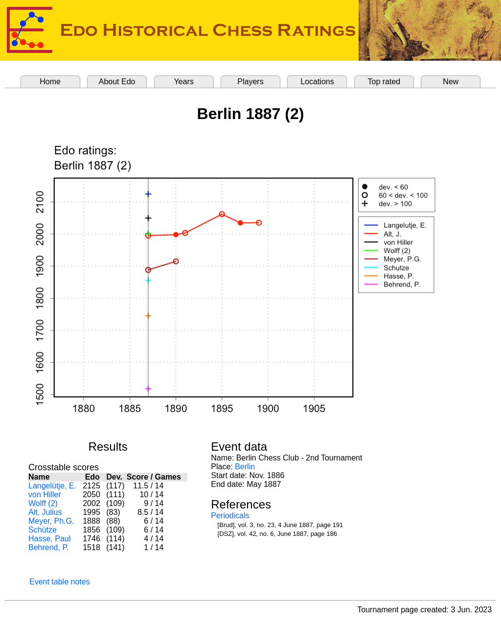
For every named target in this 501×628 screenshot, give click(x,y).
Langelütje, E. (52, 486)
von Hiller (44, 494)
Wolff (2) (43, 503)
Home (50, 81)
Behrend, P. (48, 547)
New (450, 81)
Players (250, 81)
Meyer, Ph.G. (51, 521)
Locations (317, 81)
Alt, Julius (45, 512)
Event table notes (59, 582)
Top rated (384, 81)
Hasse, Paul (49, 538)
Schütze (42, 530)
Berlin (245, 466)
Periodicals (230, 515)
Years (183, 81)
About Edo (117, 81)
